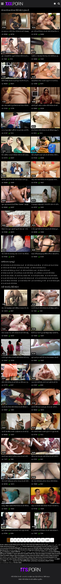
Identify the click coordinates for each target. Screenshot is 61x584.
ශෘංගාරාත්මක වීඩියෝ (7, 562)
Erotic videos (4, 545)
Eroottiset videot (48, 548)
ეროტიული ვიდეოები (27, 548)
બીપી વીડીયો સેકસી (23, 550)
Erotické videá (39, 555)
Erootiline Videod (29, 559)
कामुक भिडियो (50, 561)
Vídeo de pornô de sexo (7, 546)
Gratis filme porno (14, 545)
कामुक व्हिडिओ (16, 552)
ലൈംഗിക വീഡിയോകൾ (42, 552)
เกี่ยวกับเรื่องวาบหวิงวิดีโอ (7, 557)
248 (47, 540)
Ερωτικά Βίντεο (40, 559)
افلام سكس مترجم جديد (54, 545)
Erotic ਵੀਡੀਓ (53, 552)
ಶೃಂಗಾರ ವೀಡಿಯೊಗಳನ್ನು (36, 550)
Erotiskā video (50, 553)
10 (39, 540)
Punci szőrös (37, 546)
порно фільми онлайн (20, 553)
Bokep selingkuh (18, 559)
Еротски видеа (20, 555)
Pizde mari (32, 553)
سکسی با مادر (18, 546)
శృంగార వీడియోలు (5, 552)
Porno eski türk (28, 546)
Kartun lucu (17, 561)
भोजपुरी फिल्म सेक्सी (50, 550)
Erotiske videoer (9, 555)
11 (43, 540)
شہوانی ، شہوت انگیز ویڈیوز (28, 552)
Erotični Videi (48, 555)
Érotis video (18, 562)
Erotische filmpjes (14, 548)
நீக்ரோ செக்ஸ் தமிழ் (11, 550)
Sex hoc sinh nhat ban (28, 545)
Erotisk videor (38, 548)
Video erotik (18, 557)
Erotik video (9, 559)
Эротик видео (41, 553)
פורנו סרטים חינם (51, 559)
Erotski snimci (29, 555)
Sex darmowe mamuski (40, 557)
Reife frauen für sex (41, 545)
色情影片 (10, 553)
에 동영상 (56, 555)
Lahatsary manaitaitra (38, 561)
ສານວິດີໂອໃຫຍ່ (25, 561)
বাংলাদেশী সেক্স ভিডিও (47, 546)
